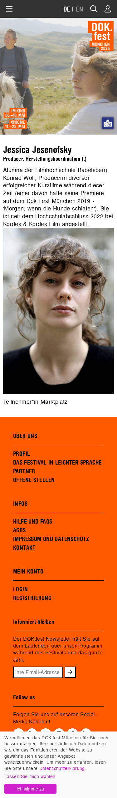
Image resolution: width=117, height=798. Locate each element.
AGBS (19, 530)
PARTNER (24, 471)
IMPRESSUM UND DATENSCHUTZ (51, 539)
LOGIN (20, 589)
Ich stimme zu (30, 789)
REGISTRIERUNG (32, 598)
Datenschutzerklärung (62, 768)
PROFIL (21, 454)
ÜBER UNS (25, 436)
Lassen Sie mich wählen (29, 776)
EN (79, 9)
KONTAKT (24, 548)
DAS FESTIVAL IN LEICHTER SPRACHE (57, 463)
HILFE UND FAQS (32, 522)
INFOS (20, 504)
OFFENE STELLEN (34, 480)
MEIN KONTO (28, 572)
